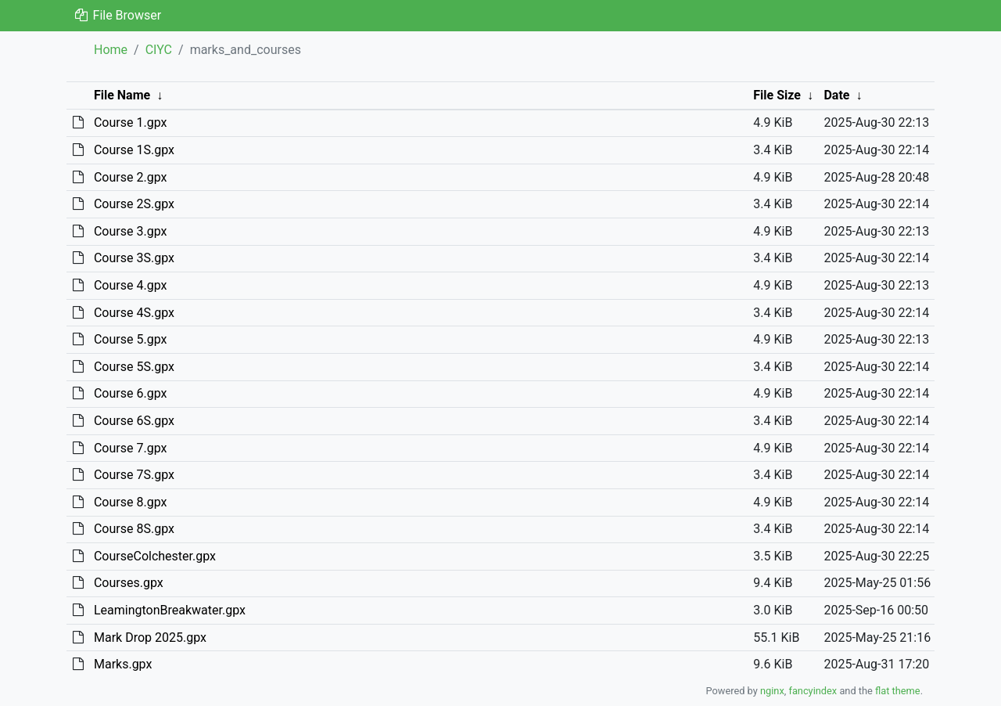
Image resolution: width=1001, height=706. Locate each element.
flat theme (897, 691)
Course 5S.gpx (134, 366)
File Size (777, 95)
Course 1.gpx (130, 122)
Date (836, 95)
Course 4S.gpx (134, 312)
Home (110, 49)
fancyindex (812, 691)
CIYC (158, 49)
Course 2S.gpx (134, 203)
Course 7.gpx (130, 448)
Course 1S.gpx (134, 149)
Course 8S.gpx (134, 528)
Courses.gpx (128, 582)
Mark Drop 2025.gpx (150, 637)
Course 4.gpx (130, 285)
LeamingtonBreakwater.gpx (170, 610)
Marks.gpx (123, 664)
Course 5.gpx (130, 339)
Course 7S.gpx (134, 474)
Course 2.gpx (130, 177)
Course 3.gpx (130, 231)
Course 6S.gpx (134, 420)
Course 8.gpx (130, 502)
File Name (122, 95)
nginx (772, 691)
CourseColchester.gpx (155, 556)
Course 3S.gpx (134, 257)
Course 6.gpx (130, 393)
